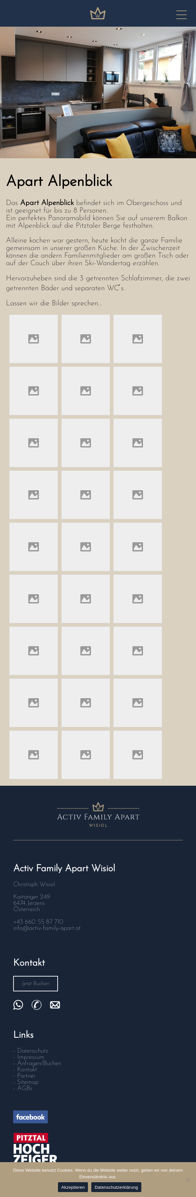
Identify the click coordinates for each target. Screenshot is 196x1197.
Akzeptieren (73, 1187)
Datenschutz (32, 1051)
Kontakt (27, 1070)
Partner (26, 1076)
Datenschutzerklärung (116, 1187)
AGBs (24, 1088)
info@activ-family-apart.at (47, 928)
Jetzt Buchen (35, 983)
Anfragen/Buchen (39, 1063)
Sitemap (28, 1082)
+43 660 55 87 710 (38, 922)
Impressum (30, 1057)
